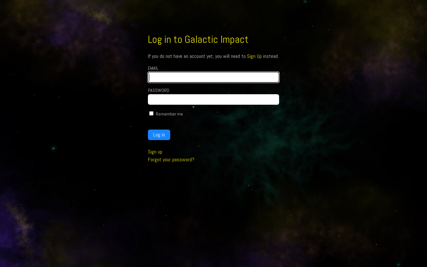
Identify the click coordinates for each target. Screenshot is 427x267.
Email (153, 68)
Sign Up (254, 56)
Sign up (155, 151)
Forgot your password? (171, 159)
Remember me (169, 114)
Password (158, 90)
